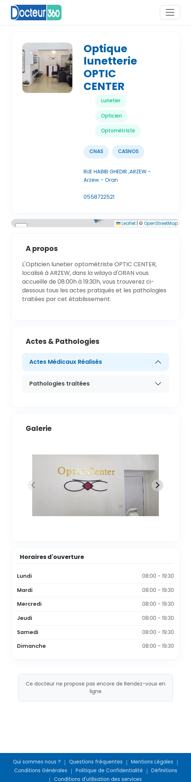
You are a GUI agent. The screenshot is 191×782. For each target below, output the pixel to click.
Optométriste (118, 130)
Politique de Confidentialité (109, 770)
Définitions (164, 770)
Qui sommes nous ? (37, 761)
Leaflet (126, 223)
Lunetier (111, 100)
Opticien (111, 115)
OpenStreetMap (161, 223)
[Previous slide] (33, 485)
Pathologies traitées (59, 383)
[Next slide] (157, 485)
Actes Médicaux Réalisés (65, 362)
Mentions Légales (152, 761)
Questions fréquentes (96, 761)
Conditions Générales (40, 770)
